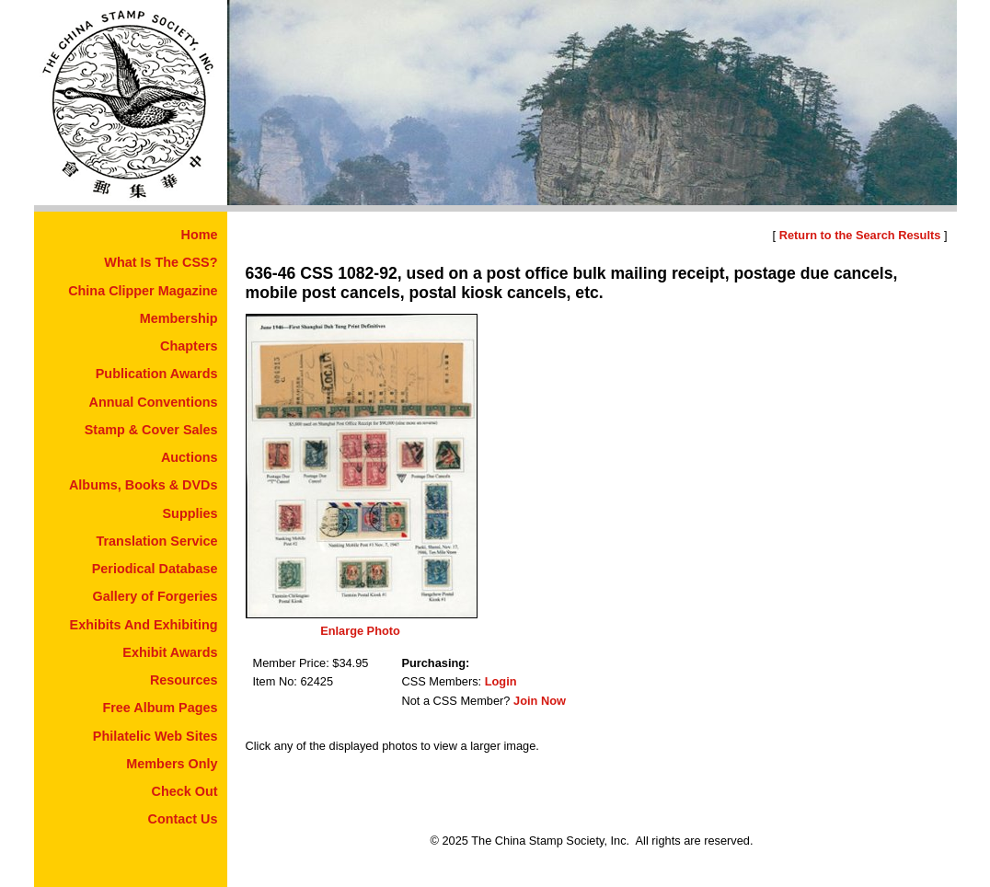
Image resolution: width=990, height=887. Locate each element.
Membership (179, 318)
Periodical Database (155, 568)
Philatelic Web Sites (155, 736)
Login (501, 681)
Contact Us (183, 819)
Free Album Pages (159, 707)
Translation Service (157, 541)
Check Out (185, 791)
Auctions (189, 457)
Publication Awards (157, 373)
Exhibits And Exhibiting (144, 624)
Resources (184, 680)
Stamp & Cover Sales (151, 429)
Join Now (539, 701)
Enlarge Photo (360, 631)
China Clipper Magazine (142, 290)
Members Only (171, 763)
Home (199, 234)
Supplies (190, 513)
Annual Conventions (153, 402)
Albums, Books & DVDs (143, 485)
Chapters (188, 346)
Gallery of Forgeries (155, 596)
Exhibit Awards (169, 652)
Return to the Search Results (860, 235)
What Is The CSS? (160, 262)
